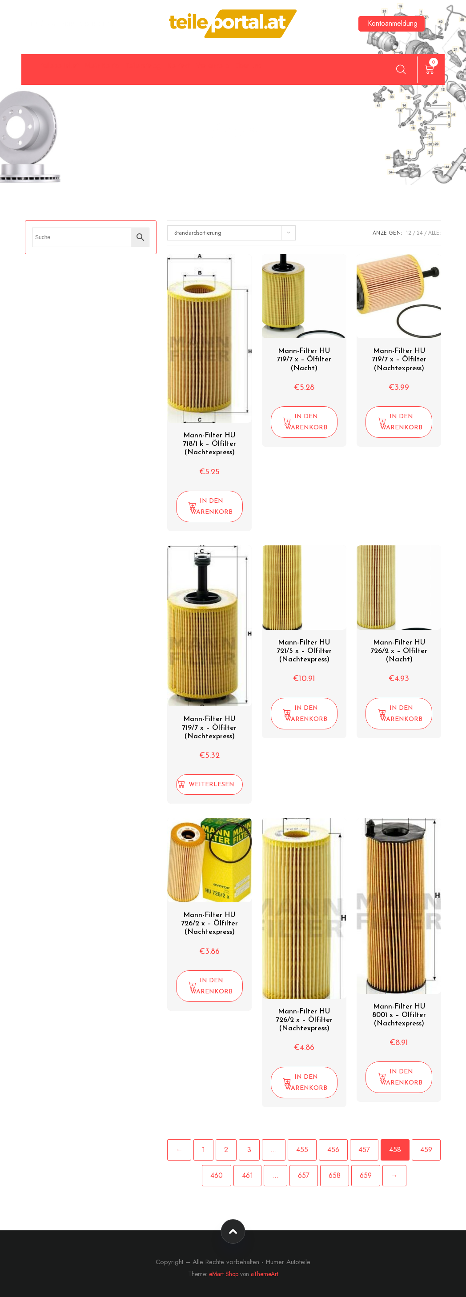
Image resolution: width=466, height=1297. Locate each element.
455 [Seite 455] (302, 1150)
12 (408, 233)
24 (420, 233)
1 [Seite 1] (203, 1150)
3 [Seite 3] (249, 1150)
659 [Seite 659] (366, 1175)
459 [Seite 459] (426, 1150)
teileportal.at (62, 71)
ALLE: (434, 233)
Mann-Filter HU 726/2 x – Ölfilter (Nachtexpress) (209, 924)
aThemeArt (264, 1273)
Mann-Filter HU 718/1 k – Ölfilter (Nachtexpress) (209, 444)
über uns (368, 71)
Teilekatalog (197, 71)
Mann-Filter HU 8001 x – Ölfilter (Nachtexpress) (399, 1015)
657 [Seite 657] (303, 1175)
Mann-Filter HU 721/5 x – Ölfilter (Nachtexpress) (304, 651)
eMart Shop (223, 1273)
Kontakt (257, 71)
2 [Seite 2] (226, 1150)
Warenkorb (312, 71)
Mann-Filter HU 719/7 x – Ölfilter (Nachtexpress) (399, 360)
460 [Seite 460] (216, 1175)
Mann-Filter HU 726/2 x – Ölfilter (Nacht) (398, 651)
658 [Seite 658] (335, 1175)
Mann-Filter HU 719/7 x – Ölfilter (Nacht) (304, 360)
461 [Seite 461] (247, 1175)
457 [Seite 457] (364, 1150)
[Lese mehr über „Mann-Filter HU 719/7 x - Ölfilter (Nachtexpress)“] (209, 784)
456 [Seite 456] (333, 1150)
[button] (209, 506)
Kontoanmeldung (393, 23)
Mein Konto (131, 71)
